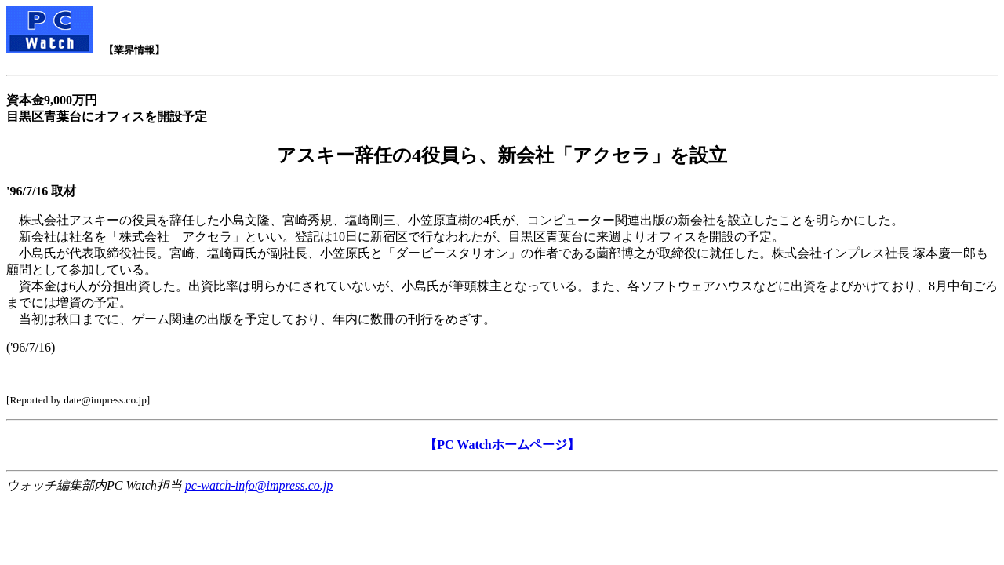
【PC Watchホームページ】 (501, 444)
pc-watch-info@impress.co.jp (259, 485)
